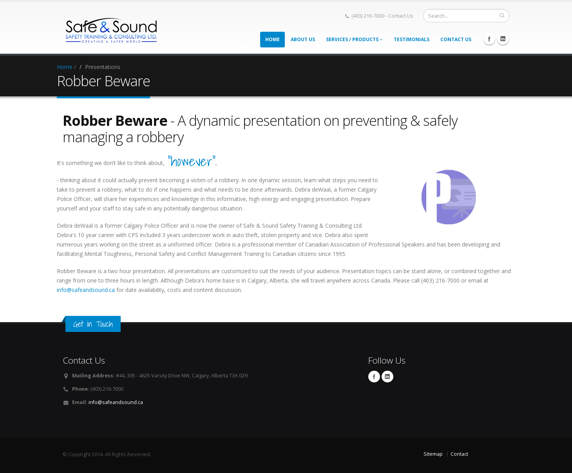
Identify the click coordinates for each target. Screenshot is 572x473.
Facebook (489, 39)
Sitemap (433, 454)
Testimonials (411, 39)
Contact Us (455, 39)
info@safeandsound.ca (86, 290)
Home (272, 39)
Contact (459, 454)
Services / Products (354, 39)
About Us (303, 39)
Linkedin (503, 39)
